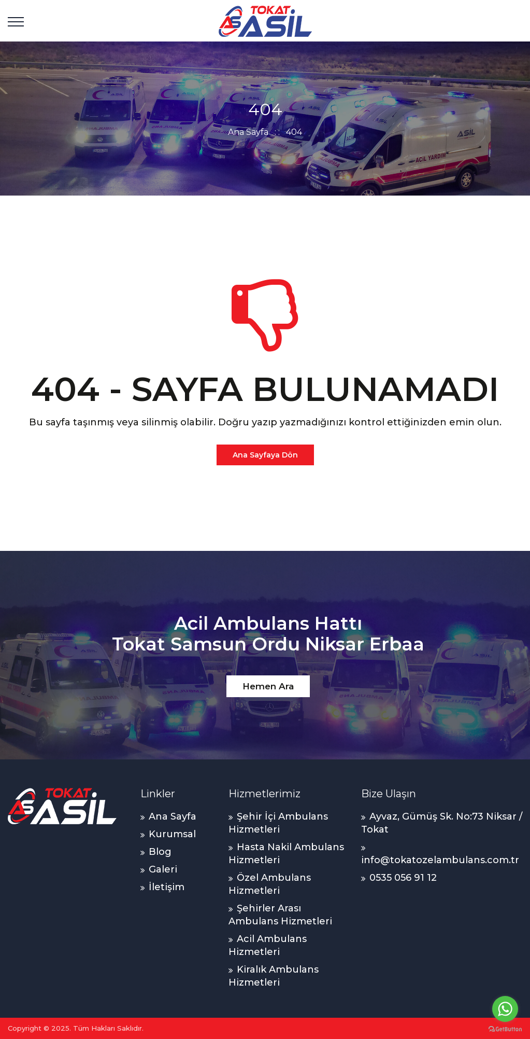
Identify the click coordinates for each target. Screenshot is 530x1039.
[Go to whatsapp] (505, 1009)
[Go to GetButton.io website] (505, 1029)
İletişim (166, 887)
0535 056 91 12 (403, 877)
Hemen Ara (268, 686)
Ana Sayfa (248, 132)
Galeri (163, 869)
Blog (160, 851)
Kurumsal (172, 834)
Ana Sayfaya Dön (265, 455)
